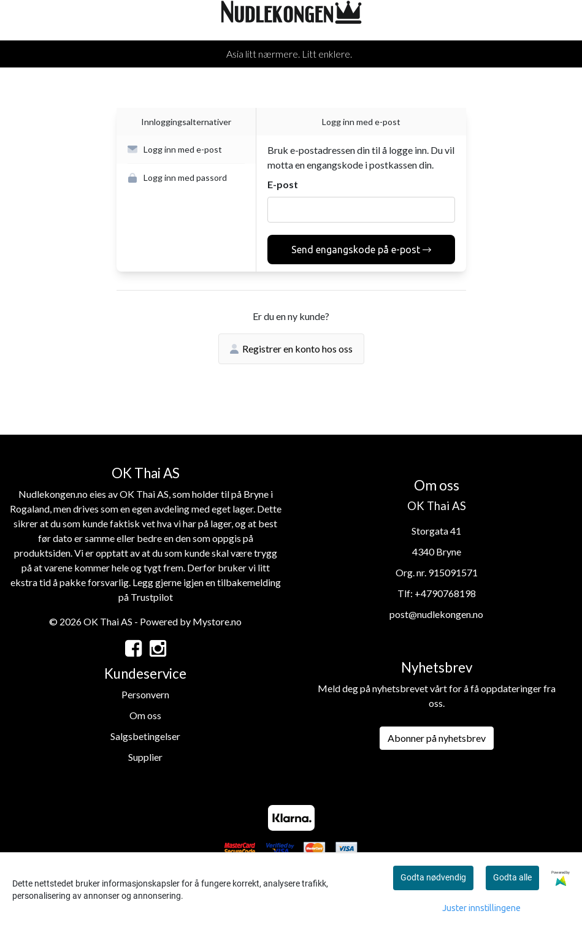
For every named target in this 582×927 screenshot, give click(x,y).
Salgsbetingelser (145, 736)
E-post (282, 184)
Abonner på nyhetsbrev (437, 738)
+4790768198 (445, 593)
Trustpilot (152, 597)
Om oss (145, 715)
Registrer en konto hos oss (291, 348)
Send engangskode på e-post (361, 249)
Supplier (145, 757)
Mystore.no (217, 621)
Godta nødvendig (433, 877)
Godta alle (512, 877)
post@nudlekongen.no (436, 614)
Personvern (145, 694)
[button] (186, 149)
